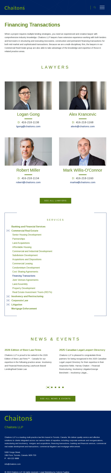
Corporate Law (19, 298)
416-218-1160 (84, 175)
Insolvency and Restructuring (27, 293)
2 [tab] (51, 384)
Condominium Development (26, 265)
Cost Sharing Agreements (25, 269)
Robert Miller (28, 167)
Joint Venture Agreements (25, 277)
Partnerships (18, 236)
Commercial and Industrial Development (32, 248)
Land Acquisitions (21, 240)
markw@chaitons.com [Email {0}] (82, 179)
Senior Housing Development (26, 232)
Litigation (16, 302)
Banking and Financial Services (28, 224)
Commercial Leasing (22, 261)
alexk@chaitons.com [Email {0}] (83, 123)
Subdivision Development (25, 252)
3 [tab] (55, 384)
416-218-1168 (84, 119)
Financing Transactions (23, 273)
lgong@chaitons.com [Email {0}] (28, 123)
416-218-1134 (30, 175)
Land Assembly (20, 281)
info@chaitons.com (13, 461)
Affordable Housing (21, 244)
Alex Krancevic (82, 111)
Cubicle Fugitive (62, 469)
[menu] (55, 265)
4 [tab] (59, 384)
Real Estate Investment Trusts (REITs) (32, 289)
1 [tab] (48, 384)
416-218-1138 (30, 119)
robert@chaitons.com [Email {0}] (28, 179)
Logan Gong (28, 111)
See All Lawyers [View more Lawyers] (55, 198)
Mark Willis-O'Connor (82, 167)
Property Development (23, 285)
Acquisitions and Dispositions (26, 256)
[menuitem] (55, 224)
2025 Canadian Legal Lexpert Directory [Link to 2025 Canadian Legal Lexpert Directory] (82, 347)
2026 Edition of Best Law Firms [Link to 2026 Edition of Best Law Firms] (23, 347)
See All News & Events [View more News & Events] (55, 396)
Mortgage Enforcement (24, 306)
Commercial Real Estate (24, 228)
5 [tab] (63, 384)
